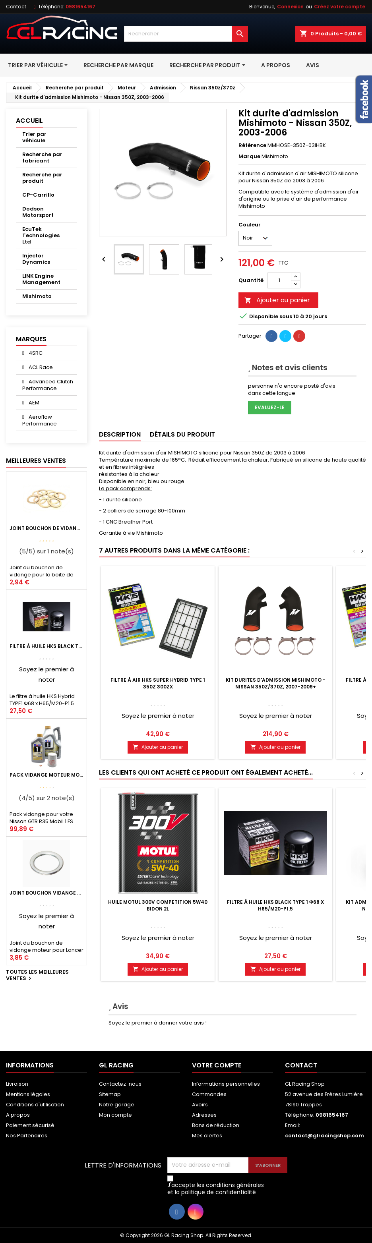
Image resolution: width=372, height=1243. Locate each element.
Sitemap (110, 1094)
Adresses (204, 1115)
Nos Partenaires (26, 1135)
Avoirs (200, 1104)
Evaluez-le (270, 407)
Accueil (29, 120)
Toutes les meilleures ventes (37, 975)
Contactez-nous (120, 1084)
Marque (249, 156)
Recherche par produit (42, 178)
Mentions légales (28, 1094)
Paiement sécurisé (30, 1125)
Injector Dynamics (36, 259)
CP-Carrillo (38, 195)
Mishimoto (37, 296)
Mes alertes (207, 1135)
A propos (18, 1115)
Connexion (290, 6)
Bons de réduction (215, 1125)
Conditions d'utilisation (35, 1104)
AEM (33, 402)
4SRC (35, 353)
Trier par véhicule (34, 137)
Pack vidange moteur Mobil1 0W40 (46, 774)
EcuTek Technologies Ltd (41, 235)
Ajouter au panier (277, 300)
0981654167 (80, 6)
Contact (16, 6)
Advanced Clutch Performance (47, 385)
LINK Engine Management (41, 279)
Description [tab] (120, 434)
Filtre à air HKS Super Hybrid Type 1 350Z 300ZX (157, 683)
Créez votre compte (339, 6)
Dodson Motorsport (38, 212)
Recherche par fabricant (42, 157)
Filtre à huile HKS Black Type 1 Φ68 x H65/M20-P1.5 (46, 646)
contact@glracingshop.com (324, 1135)
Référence (252, 145)
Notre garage (116, 1104)
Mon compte (115, 1115)
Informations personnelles (226, 1084)
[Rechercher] (186, 34)
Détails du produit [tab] (182, 434)
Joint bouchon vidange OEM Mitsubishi (46, 892)
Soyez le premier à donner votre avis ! (157, 1022)
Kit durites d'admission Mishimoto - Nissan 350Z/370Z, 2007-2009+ (276, 683)
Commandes (209, 1094)
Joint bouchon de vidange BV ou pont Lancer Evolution (46, 528)
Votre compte (216, 1065)
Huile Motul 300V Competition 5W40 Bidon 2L (157, 905)
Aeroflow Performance (39, 420)
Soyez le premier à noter (158, 715)
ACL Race (40, 367)
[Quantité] (279, 280)
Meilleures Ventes (36, 460)
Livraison (17, 1084)
